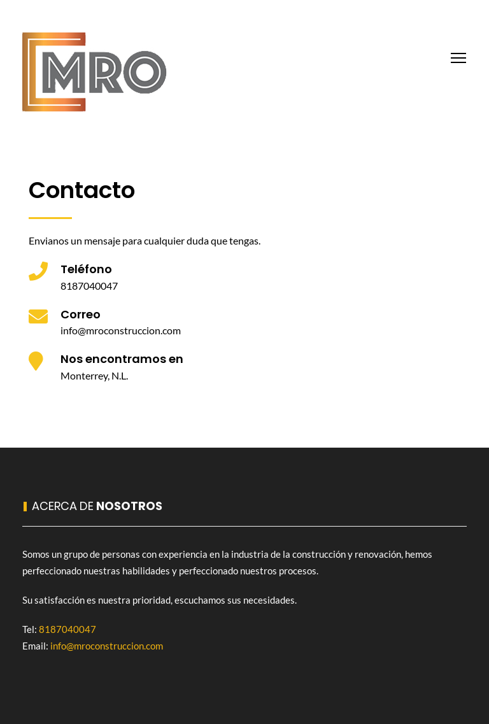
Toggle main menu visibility (459, 56)
